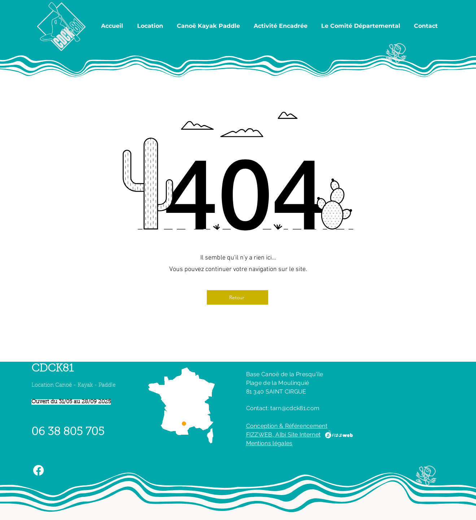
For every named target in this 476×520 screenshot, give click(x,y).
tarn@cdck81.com (294, 408)
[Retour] (237, 297)
